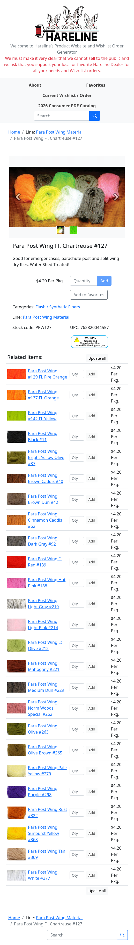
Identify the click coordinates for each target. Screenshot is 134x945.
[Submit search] (94, 116)
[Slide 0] (60, 230)
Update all (97, 358)
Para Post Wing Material (59, 132)
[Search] (62, 116)
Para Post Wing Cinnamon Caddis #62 (45, 520)
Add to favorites (88, 295)
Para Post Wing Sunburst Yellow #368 (43, 833)
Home (14, 132)
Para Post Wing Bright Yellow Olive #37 (46, 457)
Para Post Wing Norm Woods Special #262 (42, 708)
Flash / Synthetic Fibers (57, 307)
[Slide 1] (73, 230)
